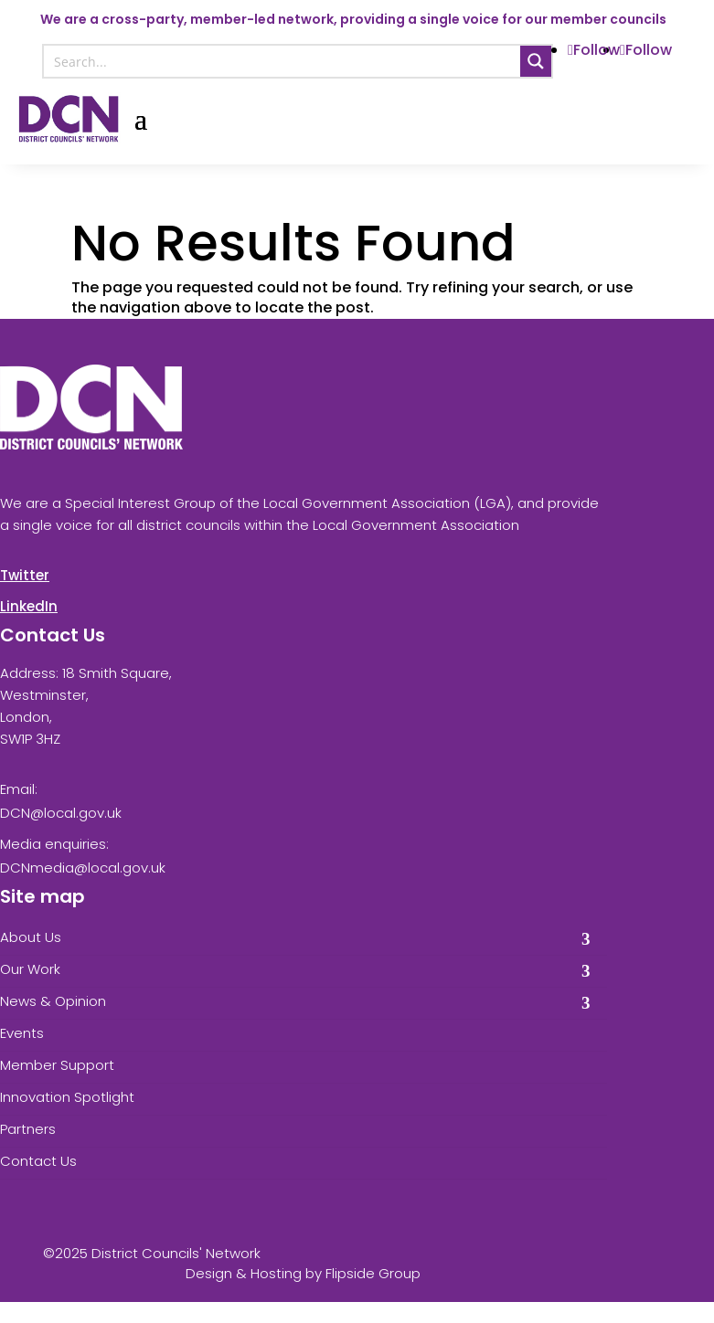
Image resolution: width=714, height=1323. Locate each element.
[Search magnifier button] (535, 61)
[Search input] (283, 61)
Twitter (24, 575)
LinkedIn (29, 606)
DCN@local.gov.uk (61, 812)
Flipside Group (373, 1273)
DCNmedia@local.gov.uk (82, 867)
